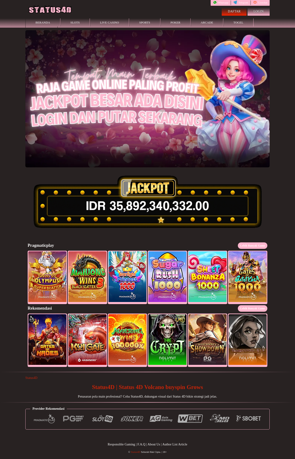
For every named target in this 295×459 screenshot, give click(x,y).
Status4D (31, 378)
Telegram (240, 2)
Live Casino (109, 22)
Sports (144, 22)
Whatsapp (220, 2)
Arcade (207, 22)
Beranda (42, 22)
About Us (154, 444)
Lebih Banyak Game (252, 245)
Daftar (234, 11)
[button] (47, 277)
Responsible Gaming (121, 444)
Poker (175, 22)
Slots (75, 22)
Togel (238, 22)
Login (259, 11)
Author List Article (174, 444)
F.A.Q (141, 444)
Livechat (260, 2)
